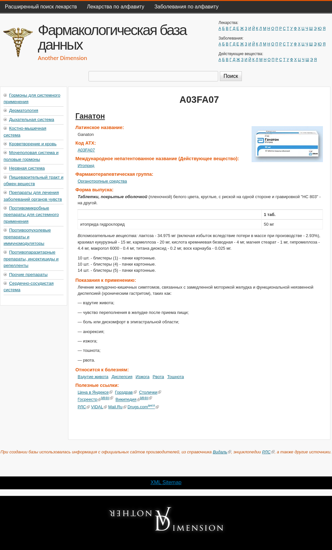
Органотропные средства (102, 181)
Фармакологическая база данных (112, 37)
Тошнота (175, 376)
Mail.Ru (117, 406)
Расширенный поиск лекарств (41, 6)
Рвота (158, 376)
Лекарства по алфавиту (115, 6)
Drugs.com (143, 406)
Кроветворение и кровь (32, 143)
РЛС (83, 406)
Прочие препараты (28, 274)
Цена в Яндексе (95, 392)
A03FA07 (86, 150)
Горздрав (126, 392)
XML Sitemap (165, 482)
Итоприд (85, 165)
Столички (150, 392)
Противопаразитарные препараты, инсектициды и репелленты (31, 259)
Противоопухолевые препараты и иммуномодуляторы (27, 237)
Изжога (142, 376)
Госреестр (89, 399)
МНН (107, 398)
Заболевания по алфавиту (186, 6)
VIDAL (99, 406)
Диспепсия (122, 376)
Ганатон (90, 116)
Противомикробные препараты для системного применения (31, 215)
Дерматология (23, 110)
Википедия (127, 399)
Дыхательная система (31, 119)
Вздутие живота (92, 376)
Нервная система (27, 168)
